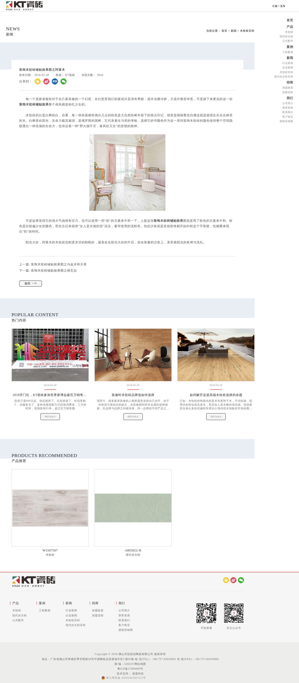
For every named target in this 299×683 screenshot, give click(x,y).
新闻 (290, 57)
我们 (290, 98)
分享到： (25, 81)
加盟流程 (287, 92)
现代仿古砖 (286, 36)
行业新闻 (287, 63)
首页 (290, 20)
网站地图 (140, 664)
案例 (290, 46)
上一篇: (53, 264)
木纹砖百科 (286, 72)
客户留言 (287, 116)
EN (283, 6)
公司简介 (287, 103)
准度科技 (137, 673)
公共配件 (287, 40)
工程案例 (287, 51)
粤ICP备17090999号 (130, 668)
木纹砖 (289, 32)
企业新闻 (287, 67)
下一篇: (48, 270)
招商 (290, 82)
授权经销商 (286, 121)
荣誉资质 (287, 107)
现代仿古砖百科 (283, 76)
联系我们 (287, 112)
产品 (290, 26)
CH (275, 6)
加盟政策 (287, 87)
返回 (31, 283)
